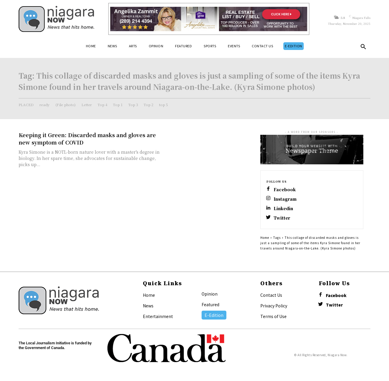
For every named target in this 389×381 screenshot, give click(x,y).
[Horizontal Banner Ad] (209, 19)
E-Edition (214, 315)
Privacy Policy (273, 306)
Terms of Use (273, 316)
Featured (210, 304)
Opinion (210, 294)
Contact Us (271, 295)
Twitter (282, 218)
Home (264, 237)
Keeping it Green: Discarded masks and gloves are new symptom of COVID (87, 138)
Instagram (285, 199)
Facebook (285, 189)
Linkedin (283, 208)
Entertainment (158, 316)
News (148, 306)
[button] (363, 48)
